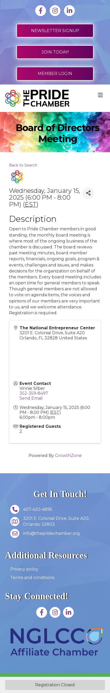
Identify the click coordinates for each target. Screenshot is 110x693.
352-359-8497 (34, 393)
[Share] (88, 193)
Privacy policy (24, 569)
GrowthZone (68, 455)
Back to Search (23, 165)
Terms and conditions (32, 577)
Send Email (31, 398)
